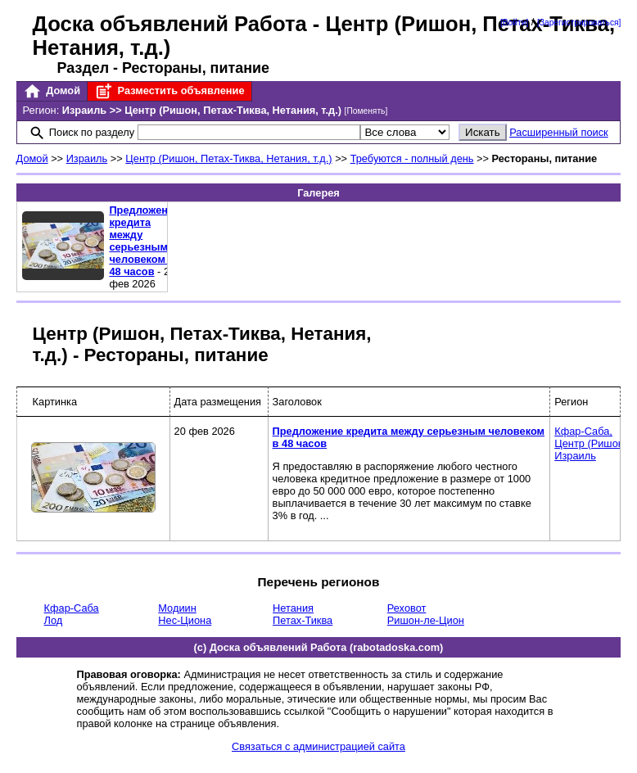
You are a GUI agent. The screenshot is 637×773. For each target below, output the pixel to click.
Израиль (87, 158)
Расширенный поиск (558, 132)
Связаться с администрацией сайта (318, 746)
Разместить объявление (169, 91)
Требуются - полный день (412, 158)
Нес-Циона (184, 620)
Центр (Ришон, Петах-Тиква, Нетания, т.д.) (228, 158)
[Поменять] (366, 110)
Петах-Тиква (302, 620)
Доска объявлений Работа (170, 23)
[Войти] (514, 22)
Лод (53, 620)
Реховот (407, 608)
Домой (51, 91)
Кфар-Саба (71, 608)
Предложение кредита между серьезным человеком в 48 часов (144, 241)
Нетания (293, 608)
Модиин (177, 608)
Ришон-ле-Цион (425, 620)
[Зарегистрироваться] (579, 22)
